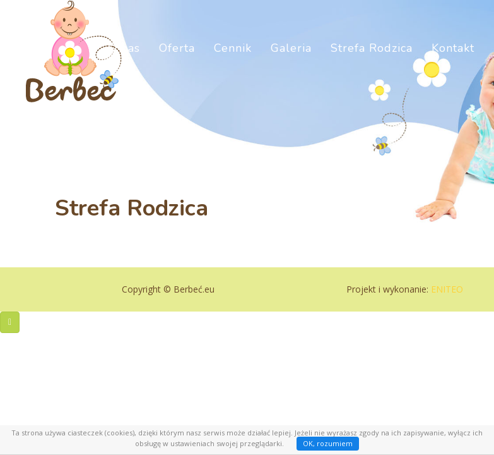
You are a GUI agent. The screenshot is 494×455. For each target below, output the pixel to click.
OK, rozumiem (328, 443)
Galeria (291, 63)
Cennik (233, 63)
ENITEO (447, 289)
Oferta (177, 63)
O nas (124, 63)
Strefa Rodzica (372, 63)
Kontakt (453, 63)
